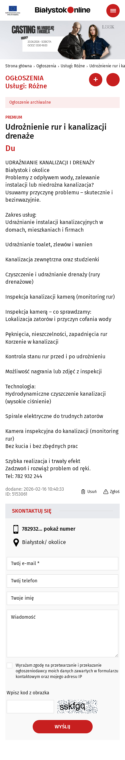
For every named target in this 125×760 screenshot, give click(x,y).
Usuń (89, 491)
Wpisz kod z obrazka (28, 693)
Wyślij (62, 727)
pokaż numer (59, 529)
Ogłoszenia (46, 66)
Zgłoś (111, 491)
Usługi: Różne (73, 66)
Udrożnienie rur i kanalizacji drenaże (56, 131)
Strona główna (18, 66)
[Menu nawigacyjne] (113, 10)
